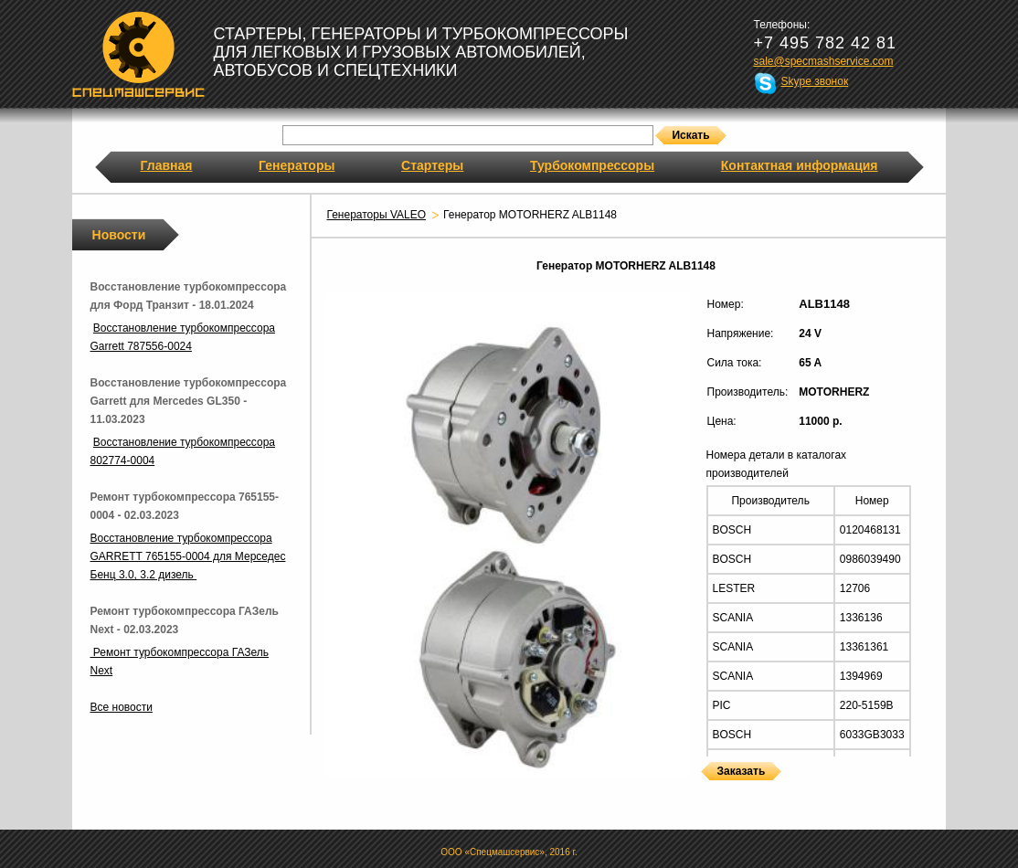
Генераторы (296, 165)
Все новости (121, 707)
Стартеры (432, 165)
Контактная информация (799, 165)
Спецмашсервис (138, 54)
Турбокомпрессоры (592, 165)
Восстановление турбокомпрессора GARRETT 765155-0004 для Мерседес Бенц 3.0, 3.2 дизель (188, 556)
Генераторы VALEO (377, 214)
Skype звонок (815, 81)
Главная (167, 165)
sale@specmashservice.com (824, 61)
